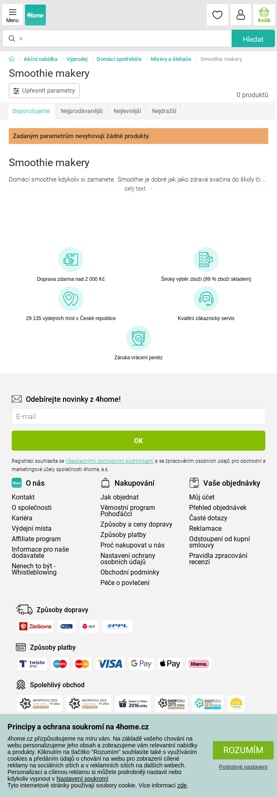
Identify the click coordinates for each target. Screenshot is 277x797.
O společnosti (32, 507)
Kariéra (22, 518)
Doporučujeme (31, 111)
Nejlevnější (127, 111)
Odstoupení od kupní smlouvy (219, 542)
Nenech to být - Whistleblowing (34, 569)
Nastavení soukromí (83, 778)
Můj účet (202, 497)
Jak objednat (119, 497)
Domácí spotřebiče (119, 59)
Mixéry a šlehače (171, 59)
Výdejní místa (32, 528)
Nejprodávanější (81, 111)
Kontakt (23, 497)
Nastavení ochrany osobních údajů (127, 558)
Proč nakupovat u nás (132, 545)
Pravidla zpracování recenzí (218, 558)
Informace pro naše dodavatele (40, 552)
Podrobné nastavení (243, 767)
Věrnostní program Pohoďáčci (127, 510)
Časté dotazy (208, 518)
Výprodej (77, 59)
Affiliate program (36, 539)
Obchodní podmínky (130, 572)
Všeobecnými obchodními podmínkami (110, 461)
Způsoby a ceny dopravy (136, 524)
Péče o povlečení (125, 583)
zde (182, 785)
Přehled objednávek (218, 507)
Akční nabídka (40, 59)
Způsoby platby (123, 535)
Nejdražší (164, 111)
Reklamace (205, 528)
